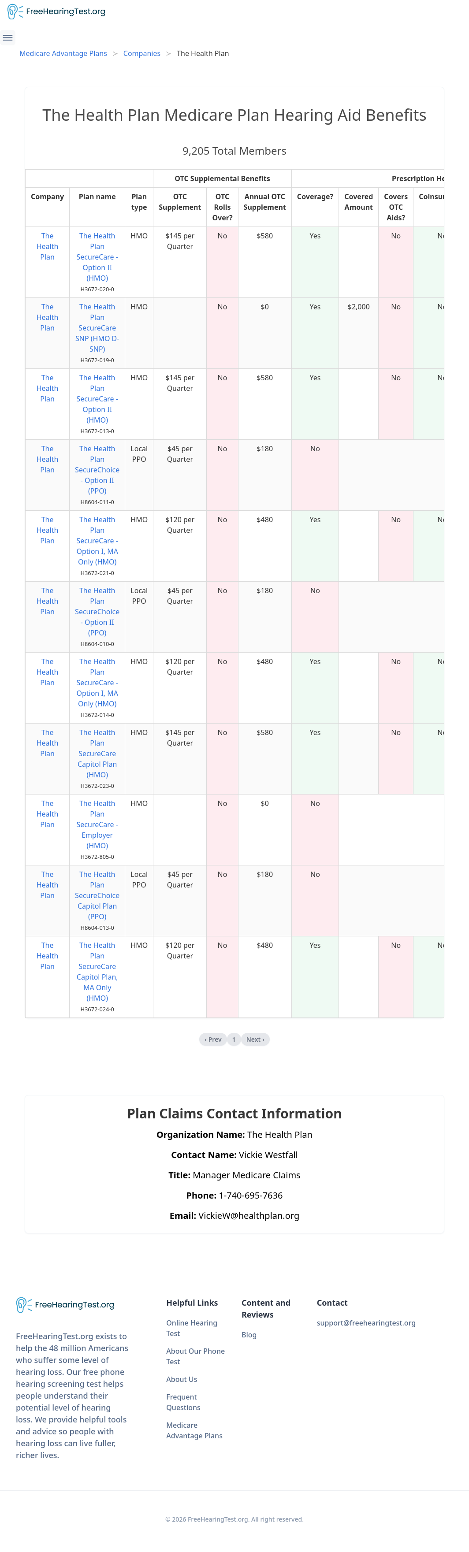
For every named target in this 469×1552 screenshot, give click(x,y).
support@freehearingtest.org (366, 1323)
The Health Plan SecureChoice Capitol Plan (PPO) (97, 895)
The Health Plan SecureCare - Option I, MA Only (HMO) (97, 541)
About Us (181, 1379)
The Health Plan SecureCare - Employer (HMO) (97, 824)
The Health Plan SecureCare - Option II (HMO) (97, 257)
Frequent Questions (183, 1402)
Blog (249, 1335)
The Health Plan (48, 246)
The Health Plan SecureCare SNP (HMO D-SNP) (97, 328)
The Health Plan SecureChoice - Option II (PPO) (97, 470)
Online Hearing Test (191, 1328)
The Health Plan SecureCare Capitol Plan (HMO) (97, 754)
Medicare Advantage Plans (63, 53)
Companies (141, 53)
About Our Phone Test (195, 1356)
